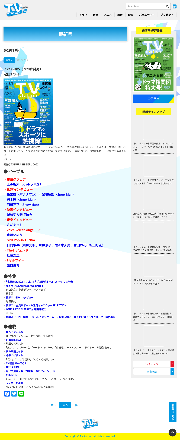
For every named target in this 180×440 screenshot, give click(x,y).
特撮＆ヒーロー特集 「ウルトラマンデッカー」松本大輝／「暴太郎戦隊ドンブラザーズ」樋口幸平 (60, 317)
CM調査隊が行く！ (16, 363)
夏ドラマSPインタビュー (20, 297)
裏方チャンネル (14, 332)
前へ (53, 405)
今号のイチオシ (14, 355)
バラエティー (147, 15)
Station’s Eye (13, 339)
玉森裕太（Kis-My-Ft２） (25, 184)
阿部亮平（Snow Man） (24, 204)
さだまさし (14, 224)
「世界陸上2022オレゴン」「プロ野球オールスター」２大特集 (39, 281)
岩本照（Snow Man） (22, 199)
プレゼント (166, 15)
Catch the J (12, 375)
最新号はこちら (173, 412)
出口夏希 (13, 265)
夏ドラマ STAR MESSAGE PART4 (24, 285)
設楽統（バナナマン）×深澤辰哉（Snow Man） (41, 194)
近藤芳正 (13, 255)
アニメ (108, 15)
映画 (130, 15)
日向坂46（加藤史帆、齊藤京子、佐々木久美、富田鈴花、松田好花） (56, 245)
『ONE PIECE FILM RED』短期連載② (26, 309)
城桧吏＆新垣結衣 (19, 214)
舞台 (120, 15)
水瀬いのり (14, 234)
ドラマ (83, 15)
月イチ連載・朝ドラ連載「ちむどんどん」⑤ (30, 371)
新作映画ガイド (14, 351)
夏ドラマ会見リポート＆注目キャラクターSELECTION (36, 305)
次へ (77, 405)
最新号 (9, 59)
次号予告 (153, 98)
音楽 (95, 15)
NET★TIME (13, 367)
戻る (65, 405)
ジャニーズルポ (14, 383)
